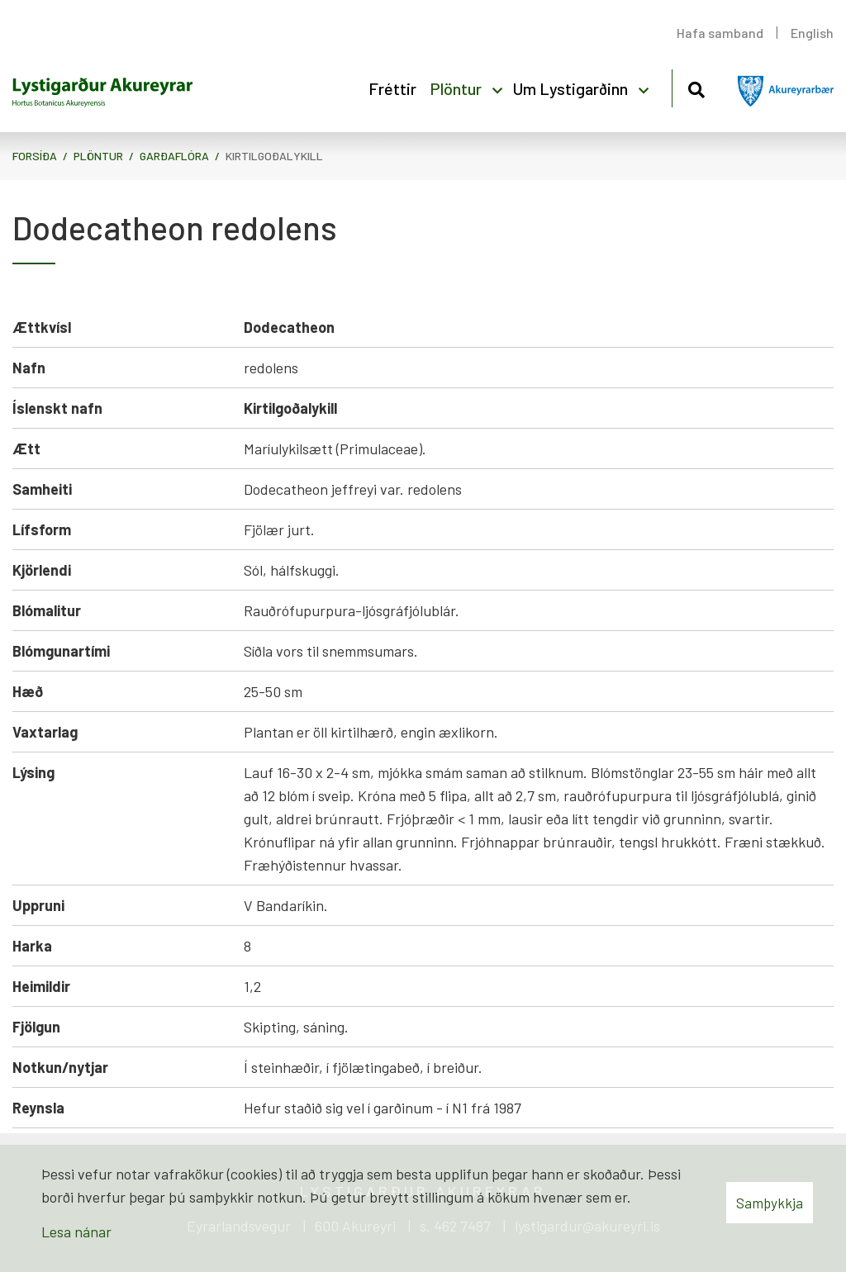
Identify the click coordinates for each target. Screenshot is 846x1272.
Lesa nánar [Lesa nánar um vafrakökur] (76, 1231)
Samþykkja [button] (769, 1202)
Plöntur (98, 156)
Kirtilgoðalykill (274, 156)
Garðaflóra (174, 156)
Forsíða (34, 156)
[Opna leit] (696, 87)
